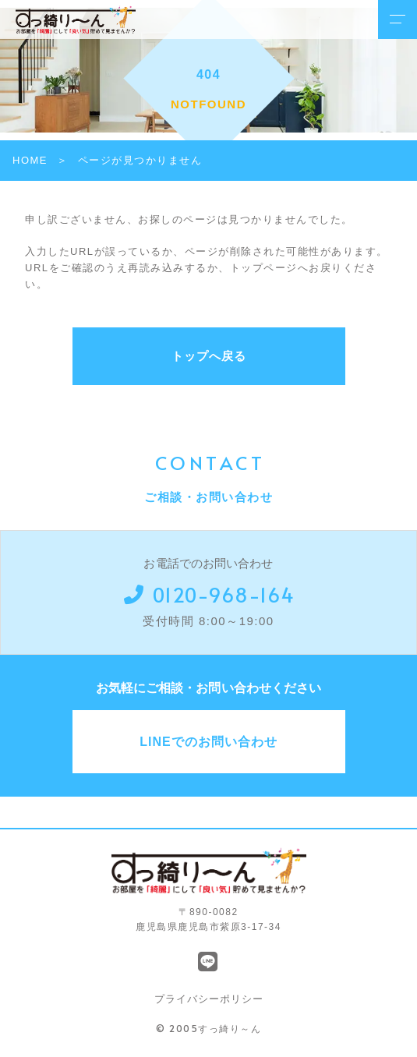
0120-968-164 (208, 594)
